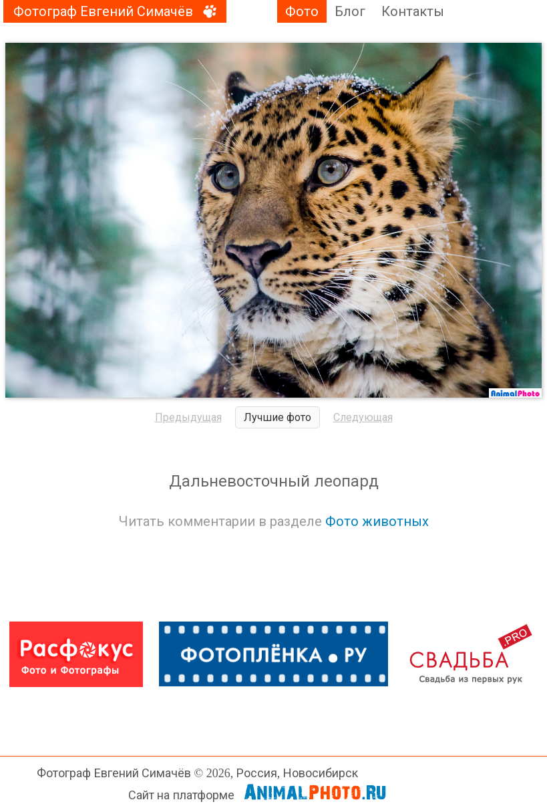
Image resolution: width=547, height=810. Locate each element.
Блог (350, 11)
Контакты (412, 11)
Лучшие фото (277, 417)
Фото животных (377, 521)
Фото (302, 11)
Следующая (363, 417)
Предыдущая (188, 417)
